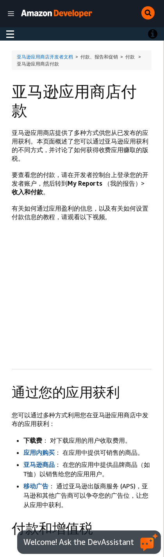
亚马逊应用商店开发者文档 (45, 57)
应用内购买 (39, 452)
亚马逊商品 (39, 464)
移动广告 (35, 486)
